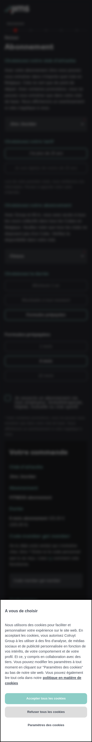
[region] (46, 670)
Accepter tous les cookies (46, 698)
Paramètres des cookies (46, 725)
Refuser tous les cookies (46, 712)
